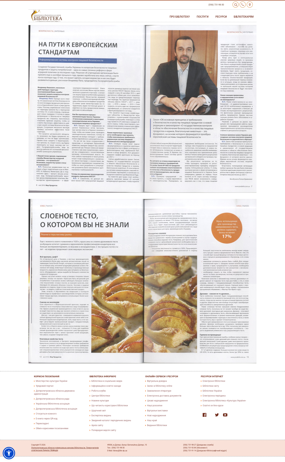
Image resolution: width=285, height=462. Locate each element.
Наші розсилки (154, 405)
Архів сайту (97, 425)
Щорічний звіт (98, 410)
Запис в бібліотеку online (159, 386)
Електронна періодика (214, 395)
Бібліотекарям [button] (244, 16)
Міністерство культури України (51, 381)
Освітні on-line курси (213, 405)
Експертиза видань (101, 415)
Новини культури (100, 400)
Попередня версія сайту (103, 430)
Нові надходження (156, 415)
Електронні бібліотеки (214, 381)
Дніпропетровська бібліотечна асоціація (56, 409)
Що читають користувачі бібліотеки (109, 405)
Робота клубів (98, 391)
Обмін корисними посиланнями (52, 428)
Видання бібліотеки (157, 425)
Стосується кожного (46, 413)
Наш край (152, 420)
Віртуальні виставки (157, 410)
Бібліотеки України (212, 391)
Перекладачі (42, 423)
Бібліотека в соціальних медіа (106, 381)
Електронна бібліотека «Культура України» (224, 400)
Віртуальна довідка (157, 381)
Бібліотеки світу (211, 386)
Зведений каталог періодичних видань (111, 420)
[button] (9, 453)
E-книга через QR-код (46, 418)
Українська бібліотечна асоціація (53, 403)
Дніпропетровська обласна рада (52, 399)
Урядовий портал (44, 386)
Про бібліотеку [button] (180, 16)
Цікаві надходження (157, 400)
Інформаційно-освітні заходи (106, 386)
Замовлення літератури (159, 391)
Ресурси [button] (221, 16)
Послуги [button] (202, 16)
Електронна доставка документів (164, 395)
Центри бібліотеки (100, 395)
